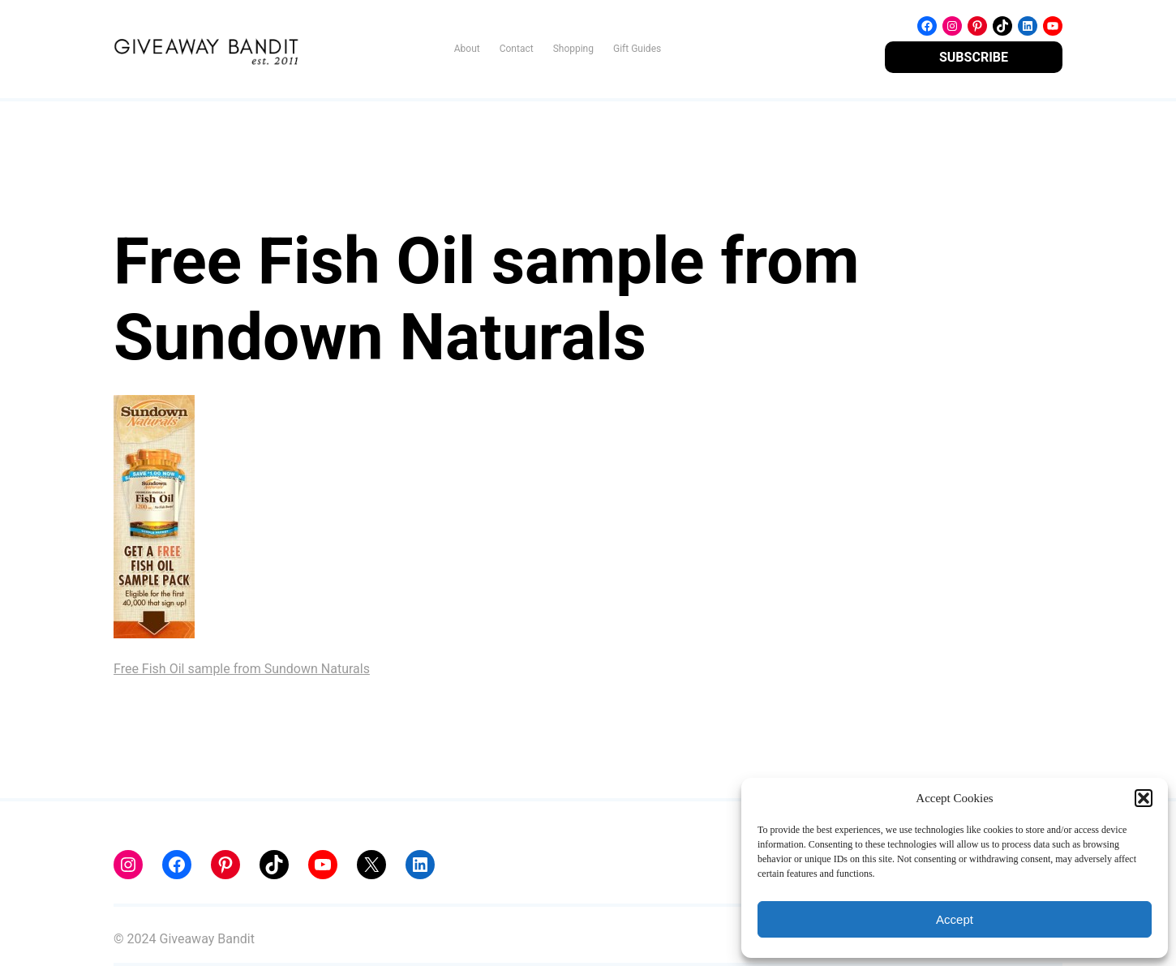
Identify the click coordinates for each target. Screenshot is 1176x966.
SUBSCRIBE (973, 57)
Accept (954, 919)
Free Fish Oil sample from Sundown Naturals (242, 668)
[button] (1143, 798)
